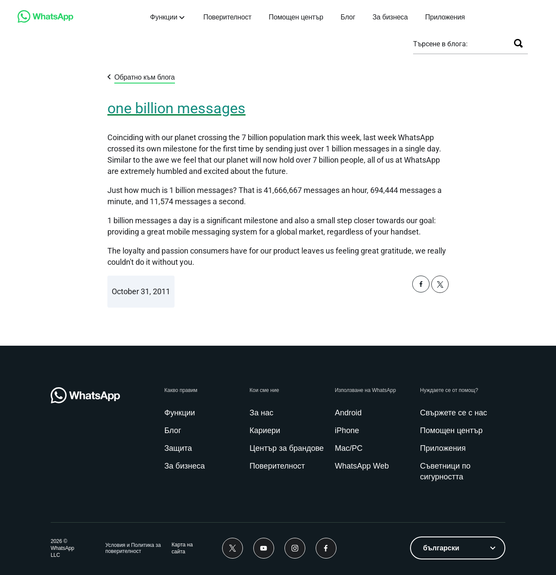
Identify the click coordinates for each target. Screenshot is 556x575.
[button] (421, 290)
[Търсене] (518, 43)
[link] (45, 20)
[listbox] (457, 547)
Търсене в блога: (440, 44)
